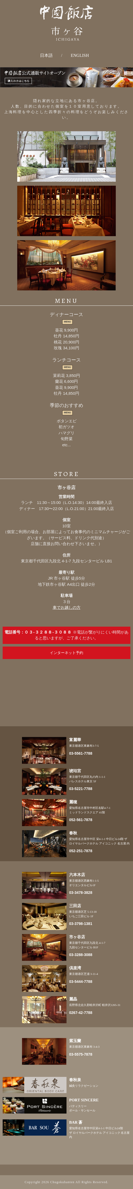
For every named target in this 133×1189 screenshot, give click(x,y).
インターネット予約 (66, 653)
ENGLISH (80, 55)
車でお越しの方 (67, 607)
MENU (67, 321)
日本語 (46, 55)
